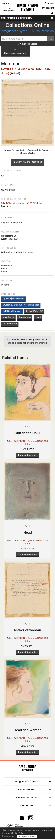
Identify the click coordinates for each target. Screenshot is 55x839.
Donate (5, 3)
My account (48, 8)
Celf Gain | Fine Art (12, 311)
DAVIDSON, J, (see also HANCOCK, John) (21, 203)
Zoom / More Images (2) (28, 161)
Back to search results (15, 51)
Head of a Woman (27, 730)
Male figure (8, 317)
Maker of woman (27, 630)
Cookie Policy (18, 833)
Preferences (8, 836)
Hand (38, 317)
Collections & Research (16, 18)
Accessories (25, 317)
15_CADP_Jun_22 (34, 311)
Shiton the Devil (27, 433)
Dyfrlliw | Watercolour (13, 298)
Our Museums (9, 9)
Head (27, 532)
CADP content (10, 323)
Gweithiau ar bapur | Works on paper (21, 304)
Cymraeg (49, 3)
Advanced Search (28, 44)
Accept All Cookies (27, 836)
